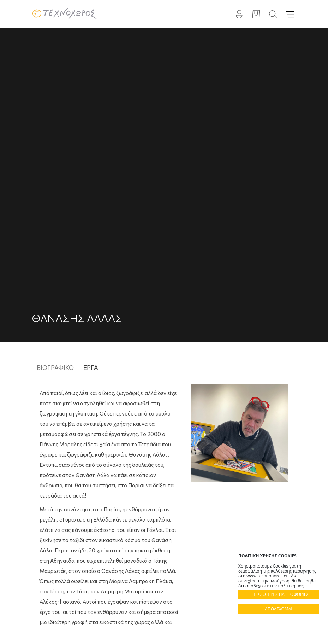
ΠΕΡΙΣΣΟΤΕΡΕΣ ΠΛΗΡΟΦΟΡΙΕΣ (279, 594)
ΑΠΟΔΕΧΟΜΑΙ (278, 609)
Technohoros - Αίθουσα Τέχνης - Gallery (64, 14)
